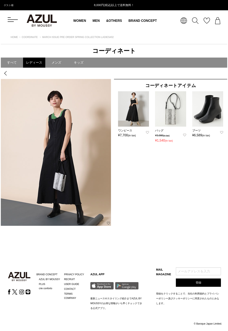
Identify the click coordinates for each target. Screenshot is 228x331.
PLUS (42, 284)
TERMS (68, 293)
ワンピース (125, 130)
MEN (96, 20)
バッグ (159, 130)
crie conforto (45, 288)
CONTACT (70, 289)
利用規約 (200, 293)
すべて (12, 62)
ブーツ (196, 130)
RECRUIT (69, 279)
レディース (34, 62)
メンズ (56, 62)
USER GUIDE (71, 284)
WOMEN (79, 20)
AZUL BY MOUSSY (49, 279)
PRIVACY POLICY (74, 274)
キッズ (78, 62)
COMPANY (70, 298)
